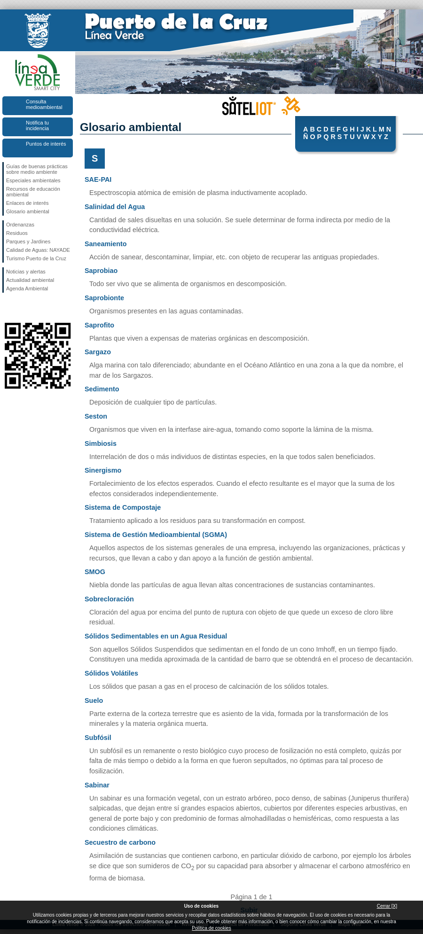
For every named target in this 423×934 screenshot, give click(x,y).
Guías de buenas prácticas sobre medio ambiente (37, 169)
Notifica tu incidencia (37, 125)
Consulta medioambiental (44, 104)
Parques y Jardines (28, 241)
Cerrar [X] (387, 906)
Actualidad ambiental (30, 280)
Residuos (17, 233)
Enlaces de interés (27, 203)
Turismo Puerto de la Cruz (36, 258)
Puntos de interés (46, 144)
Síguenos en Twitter (23, 307)
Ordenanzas (20, 224)
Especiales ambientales (33, 180)
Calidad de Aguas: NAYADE (38, 250)
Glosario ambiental (27, 211)
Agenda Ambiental (27, 288)
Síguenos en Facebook (8, 307)
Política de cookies (211, 928)
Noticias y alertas (26, 271)
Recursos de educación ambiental (33, 191)
